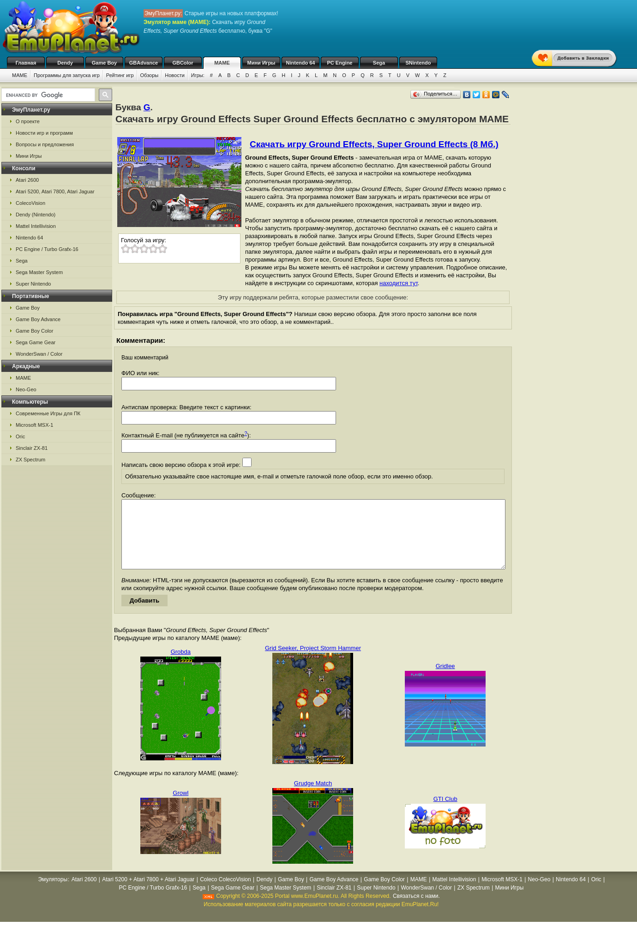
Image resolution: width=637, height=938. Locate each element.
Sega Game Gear (35, 342)
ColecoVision (30, 203)
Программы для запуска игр (67, 75)
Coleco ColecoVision (225, 893)
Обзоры (149, 75)
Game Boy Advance (38, 319)
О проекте (28, 121)
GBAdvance (143, 63)
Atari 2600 (27, 180)
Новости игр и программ (44, 133)
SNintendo (418, 63)
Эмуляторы (52, 893)
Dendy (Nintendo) (35, 214)
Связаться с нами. (416, 910)
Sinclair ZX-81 (32, 448)
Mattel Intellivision (36, 226)
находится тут (398, 283)
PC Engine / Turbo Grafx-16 (47, 249)
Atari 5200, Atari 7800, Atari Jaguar (55, 191)
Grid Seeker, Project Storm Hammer (313, 661)
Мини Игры (261, 63)
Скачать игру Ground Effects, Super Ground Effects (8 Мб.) (374, 144)
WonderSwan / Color (39, 354)
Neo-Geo (26, 389)
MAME (222, 63)
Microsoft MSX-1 (34, 425)
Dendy (65, 63)
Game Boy (104, 63)
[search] (47, 95)
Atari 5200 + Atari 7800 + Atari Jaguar (148, 893)
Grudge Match (313, 797)
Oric (20, 436)
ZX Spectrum (30, 459)
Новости (175, 75)
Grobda (181, 665)
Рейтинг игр (120, 75)
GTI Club (445, 812)
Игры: (197, 75)
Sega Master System (39, 272)
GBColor (182, 63)
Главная (26, 63)
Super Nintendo (33, 284)
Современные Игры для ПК (48, 413)
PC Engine (339, 63)
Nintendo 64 (300, 63)
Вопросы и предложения (45, 144)
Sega (379, 63)
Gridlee (445, 679)
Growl (180, 806)
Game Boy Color (34, 331)
